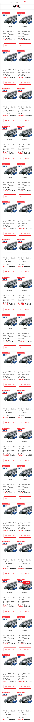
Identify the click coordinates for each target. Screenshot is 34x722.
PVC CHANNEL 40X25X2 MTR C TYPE (15, 66)
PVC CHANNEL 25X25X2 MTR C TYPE (14, 28)
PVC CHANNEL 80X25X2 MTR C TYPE (14, 104)
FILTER (27, 580)
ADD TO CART (10, 42)
